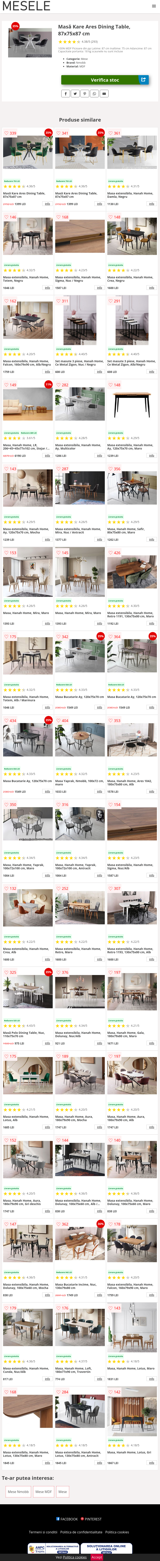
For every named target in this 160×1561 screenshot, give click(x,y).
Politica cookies (117, 1532)
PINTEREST (91, 1519)
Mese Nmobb (18, 1491)
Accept (97, 1557)
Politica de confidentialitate (81, 1532)
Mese (63, 1491)
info (47, 204)
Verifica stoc (120, 80)
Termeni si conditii (43, 1532)
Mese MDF (43, 1491)
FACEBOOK (67, 1519)
